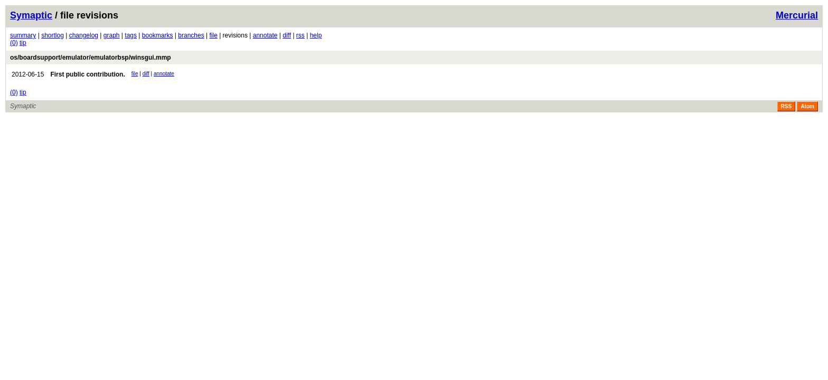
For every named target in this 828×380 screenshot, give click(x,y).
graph (111, 35)
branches (191, 35)
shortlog (52, 35)
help (316, 35)
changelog (83, 35)
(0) (14, 42)
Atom (807, 106)
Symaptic (31, 15)
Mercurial (797, 15)
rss (300, 35)
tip (23, 42)
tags (131, 35)
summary (23, 35)
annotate (265, 35)
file (213, 35)
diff (287, 35)
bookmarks (157, 35)
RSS (786, 106)
